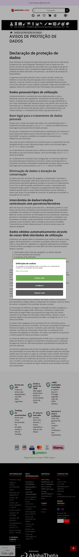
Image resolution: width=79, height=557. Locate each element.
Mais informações (22, 271)
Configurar (39, 285)
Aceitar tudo (39, 278)
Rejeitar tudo (39, 293)
